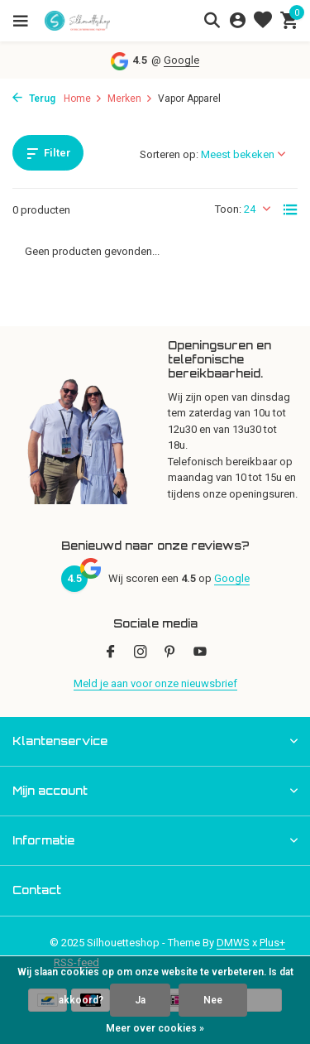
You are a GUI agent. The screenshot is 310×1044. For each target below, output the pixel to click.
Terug (33, 98)
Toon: (228, 209)
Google (181, 60)
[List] (290, 209)
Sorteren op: (169, 154)
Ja (140, 1000)
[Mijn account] (238, 21)
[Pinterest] (170, 653)
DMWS (233, 942)
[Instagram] (140, 653)
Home (83, 98)
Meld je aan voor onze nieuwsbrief (155, 683)
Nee (212, 1000)
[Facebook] (110, 653)
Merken (130, 98)
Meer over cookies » (155, 1028)
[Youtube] (200, 653)
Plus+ (272, 942)
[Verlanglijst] (263, 21)
